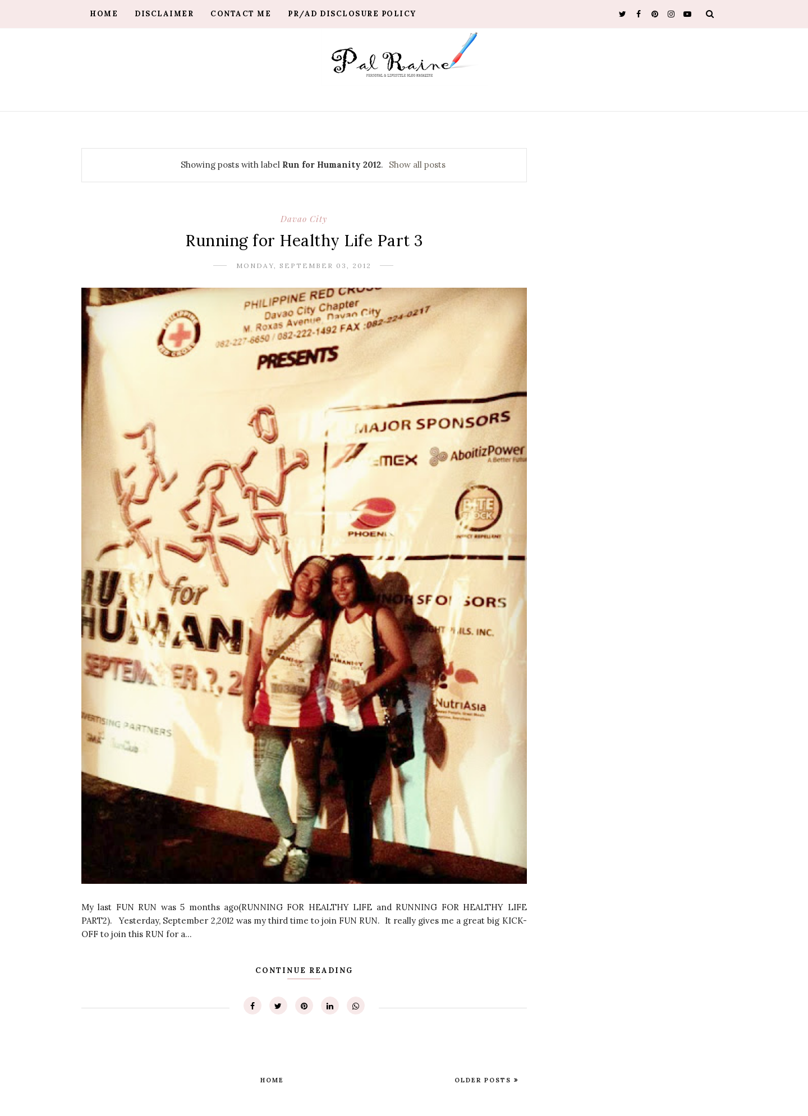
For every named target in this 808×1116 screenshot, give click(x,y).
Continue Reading (304, 970)
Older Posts (484, 1080)
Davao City (304, 218)
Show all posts (417, 164)
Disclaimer (164, 14)
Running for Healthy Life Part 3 (304, 240)
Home (104, 14)
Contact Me (240, 14)
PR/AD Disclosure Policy (352, 14)
